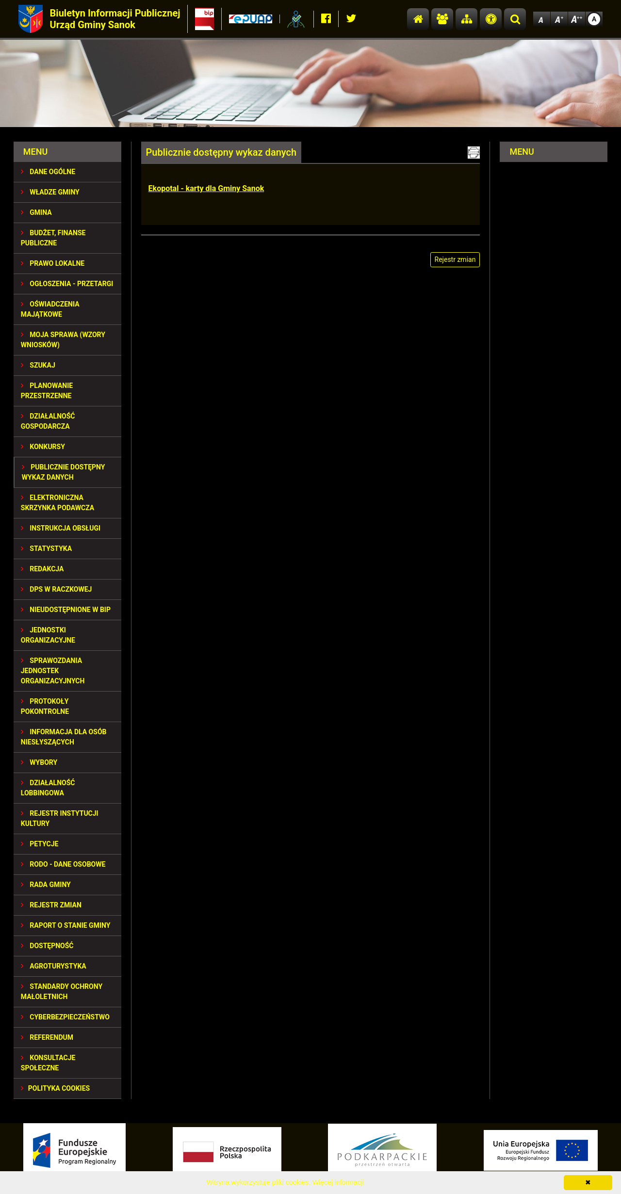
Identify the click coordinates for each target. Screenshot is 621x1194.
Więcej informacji (338, 1182)
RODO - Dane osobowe (63, 864)
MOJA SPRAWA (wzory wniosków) (63, 340)
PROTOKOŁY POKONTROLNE (45, 706)
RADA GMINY (46, 884)
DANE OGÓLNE (48, 172)
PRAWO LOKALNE (52, 263)
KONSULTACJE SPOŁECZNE (48, 1063)
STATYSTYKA (46, 548)
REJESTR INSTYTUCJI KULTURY (59, 818)
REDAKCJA (42, 569)
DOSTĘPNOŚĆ (47, 946)
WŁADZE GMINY (50, 192)
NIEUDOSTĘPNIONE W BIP (66, 609)
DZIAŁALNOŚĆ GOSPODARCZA (48, 421)
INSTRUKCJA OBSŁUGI (60, 528)
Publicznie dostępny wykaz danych (63, 472)
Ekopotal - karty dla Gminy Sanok (206, 188)
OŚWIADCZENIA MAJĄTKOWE (50, 309)
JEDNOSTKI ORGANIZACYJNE (48, 635)
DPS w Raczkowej (56, 589)
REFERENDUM (47, 1037)
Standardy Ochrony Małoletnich (61, 991)
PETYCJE (40, 844)
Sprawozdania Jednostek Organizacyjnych (53, 671)
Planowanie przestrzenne (47, 391)
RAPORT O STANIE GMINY (66, 925)
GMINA (36, 212)
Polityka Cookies (55, 1088)
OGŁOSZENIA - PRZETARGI (67, 284)
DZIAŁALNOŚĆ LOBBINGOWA (48, 788)
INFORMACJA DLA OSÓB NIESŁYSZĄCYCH (64, 737)
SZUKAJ (38, 365)
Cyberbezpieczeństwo (65, 1017)
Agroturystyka (53, 966)
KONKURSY (43, 447)
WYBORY (39, 762)
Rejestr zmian (51, 905)
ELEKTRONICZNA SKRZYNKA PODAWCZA (57, 503)
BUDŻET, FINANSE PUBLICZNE (53, 238)
